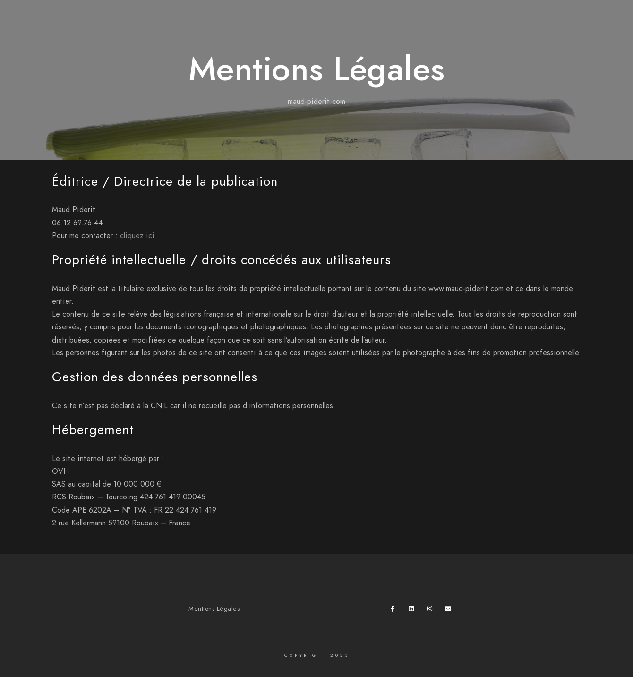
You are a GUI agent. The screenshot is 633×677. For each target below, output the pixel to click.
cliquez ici (137, 236)
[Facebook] (395, 610)
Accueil (420, 23)
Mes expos (533, 23)
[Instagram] (431, 610)
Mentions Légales (214, 609)
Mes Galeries (474, 23)
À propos (584, 23)
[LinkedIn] (413, 610)
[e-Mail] (449, 610)
